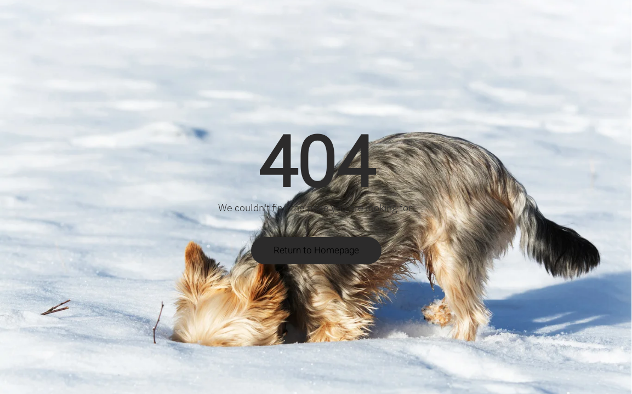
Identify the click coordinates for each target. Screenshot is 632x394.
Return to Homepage (316, 250)
